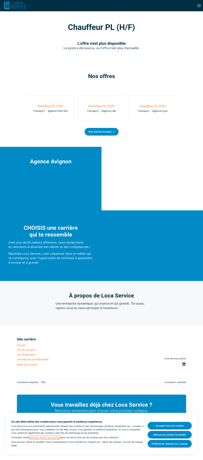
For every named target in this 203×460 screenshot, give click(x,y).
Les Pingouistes (26, 354)
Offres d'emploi (26, 349)
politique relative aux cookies (44, 437)
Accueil (21, 345)
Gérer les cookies (27, 364)
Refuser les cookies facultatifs (169, 434)
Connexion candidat (175, 382)
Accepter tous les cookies (170, 425)
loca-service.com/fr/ (175, 358)
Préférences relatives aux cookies (170, 443)
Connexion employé (27, 382)
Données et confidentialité (32, 359)
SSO (43, 382)
